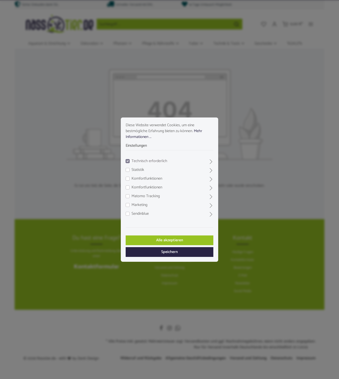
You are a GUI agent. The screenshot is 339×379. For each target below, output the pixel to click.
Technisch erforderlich (149, 161)
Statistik (138, 170)
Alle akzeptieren (169, 240)
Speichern (169, 252)
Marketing (139, 205)
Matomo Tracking (146, 196)
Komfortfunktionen (147, 179)
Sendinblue (140, 214)
